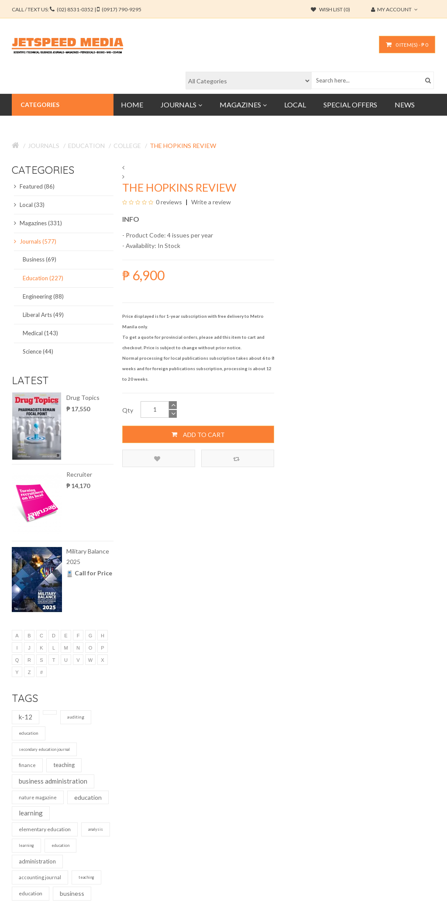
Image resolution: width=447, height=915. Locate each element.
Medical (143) (40, 333)
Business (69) (39, 259)
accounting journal (40, 877)
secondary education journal (44, 749)
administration (37, 861)
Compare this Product (236, 458)
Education (86, 145)
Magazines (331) (38, 223)
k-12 (25, 717)
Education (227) (43, 278)
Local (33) (29, 204)
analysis (95, 829)
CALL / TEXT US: (76, 9)
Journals (43, 145)
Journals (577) (35, 241)
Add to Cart (198, 434)
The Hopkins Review (183, 145)
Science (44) (38, 351)
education (28, 733)
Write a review (210, 202)
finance (27, 765)
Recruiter (79, 474)
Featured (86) (34, 186)
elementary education (45, 829)
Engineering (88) (43, 296)
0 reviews (169, 202)
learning (31, 813)
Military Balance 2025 (87, 556)
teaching (64, 764)
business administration (53, 781)
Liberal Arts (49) (43, 314)
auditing (75, 716)
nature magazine (38, 797)
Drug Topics (83, 397)
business (72, 893)
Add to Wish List (157, 458)
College (127, 145)
